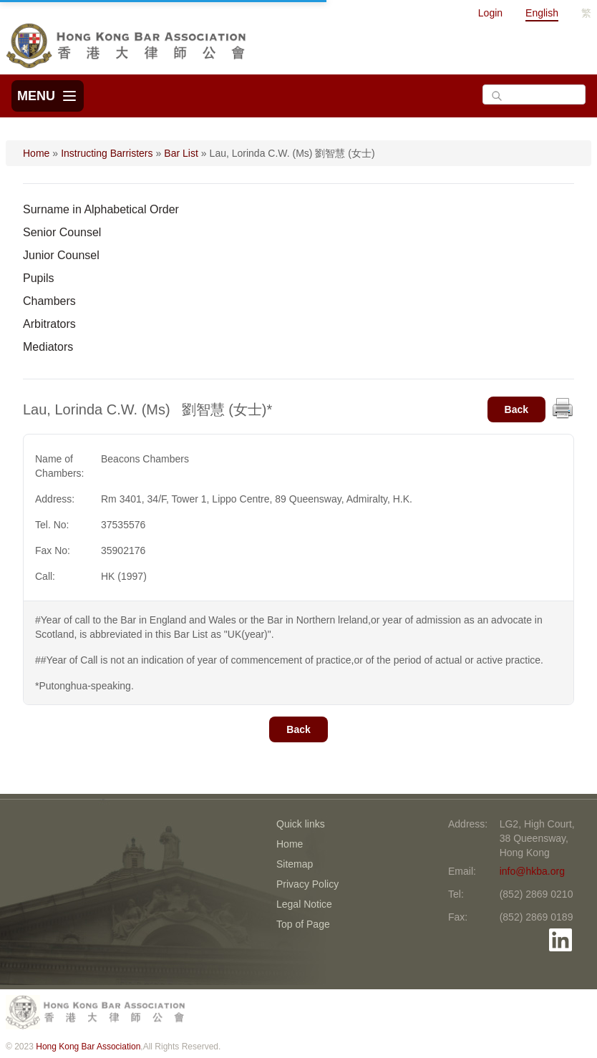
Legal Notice (304, 904)
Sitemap (294, 864)
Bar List (181, 153)
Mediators (48, 347)
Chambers (49, 301)
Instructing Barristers (106, 153)
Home (36, 153)
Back (516, 409)
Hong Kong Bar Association (88, 1047)
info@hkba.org (532, 871)
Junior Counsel (61, 255)
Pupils (38, 278)
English (541, 13)
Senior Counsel (62, 232)
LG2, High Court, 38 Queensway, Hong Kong (537, 838)
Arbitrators (49, 324)
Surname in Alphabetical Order (101, 209)
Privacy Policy (307, 884)
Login (490, 13)
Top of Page (303, 924)
